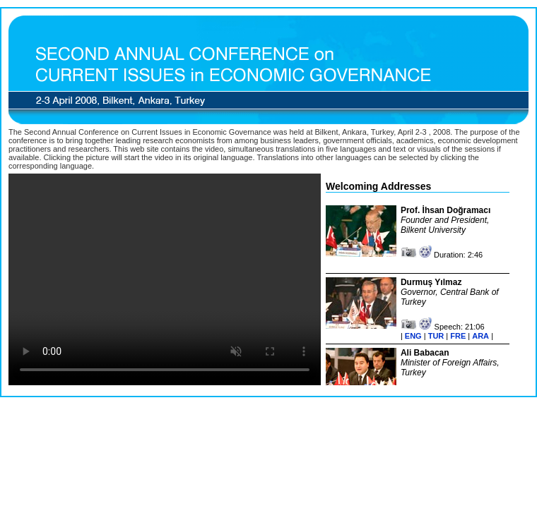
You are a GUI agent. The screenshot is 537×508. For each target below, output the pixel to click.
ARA (480, 336)
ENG (413, 336)
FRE (458, 336)
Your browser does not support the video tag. (164, 279)
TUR (436, 336)
